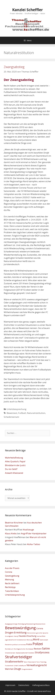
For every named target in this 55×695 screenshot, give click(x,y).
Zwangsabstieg (14, 67)
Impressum (10, 685)
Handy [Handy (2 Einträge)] (16, 636)
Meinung (9, 579)
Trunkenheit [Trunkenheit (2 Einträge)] (9, 665)
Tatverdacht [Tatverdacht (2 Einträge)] (32, 662)
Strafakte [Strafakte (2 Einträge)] (31, 653)
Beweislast (12, 413)
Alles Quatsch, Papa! (15, 461)
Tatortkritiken (12, 591)
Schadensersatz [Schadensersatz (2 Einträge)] (10, 653)
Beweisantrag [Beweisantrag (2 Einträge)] (30, 624)
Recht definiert (12, 583)
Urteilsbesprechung (16, 409)
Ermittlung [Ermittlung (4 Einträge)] (20, 632)
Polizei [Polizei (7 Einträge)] (38, 643)
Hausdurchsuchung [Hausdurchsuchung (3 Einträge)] (27, 636)
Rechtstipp (10, 587)
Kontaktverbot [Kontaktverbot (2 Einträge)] (21, 640)
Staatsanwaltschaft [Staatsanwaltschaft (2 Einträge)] (22, 653)
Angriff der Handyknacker (33, 533)
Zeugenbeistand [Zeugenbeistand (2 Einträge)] (27, 669)
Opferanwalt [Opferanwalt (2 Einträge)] (44, 640)
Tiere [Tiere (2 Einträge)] (38, 662)
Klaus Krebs (11, 533)
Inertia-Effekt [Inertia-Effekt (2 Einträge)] (41, 636)
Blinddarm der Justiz (15, 465)
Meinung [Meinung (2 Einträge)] (29, 640)
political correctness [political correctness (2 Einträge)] (19, 644)
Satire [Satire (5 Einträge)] (46, 648)
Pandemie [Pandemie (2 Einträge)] (8, 644)
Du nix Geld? (11, 469)
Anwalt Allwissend (14, 472)
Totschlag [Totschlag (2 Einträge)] (43, 662)
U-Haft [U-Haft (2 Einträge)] (16, 665)
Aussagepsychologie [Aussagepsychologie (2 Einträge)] (11, 624)
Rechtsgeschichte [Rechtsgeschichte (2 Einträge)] (19, 649)
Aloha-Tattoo (33, 544)
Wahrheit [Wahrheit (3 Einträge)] (9, 669)
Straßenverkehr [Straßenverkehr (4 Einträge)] (14, 661)
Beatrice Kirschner (14, 522)
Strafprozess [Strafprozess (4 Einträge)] (42, 652)
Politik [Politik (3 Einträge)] (29, 644)
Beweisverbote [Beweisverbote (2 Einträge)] (40, 624)
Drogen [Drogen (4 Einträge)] (9, 632)
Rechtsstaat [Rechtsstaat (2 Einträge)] (29, 649)
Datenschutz (23, 685)
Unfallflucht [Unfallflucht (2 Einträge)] (22, 665)
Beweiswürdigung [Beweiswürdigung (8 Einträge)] (20, 627)
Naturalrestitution (36, 413)
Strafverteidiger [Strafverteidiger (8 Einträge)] (18, 656)
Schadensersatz (11, 416)
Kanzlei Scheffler (27, 9)
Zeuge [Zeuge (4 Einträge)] (17, 668)
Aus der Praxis (12, 568)
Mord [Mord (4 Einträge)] (36, 639)
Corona (8, 571)
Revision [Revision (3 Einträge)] (38, 648)
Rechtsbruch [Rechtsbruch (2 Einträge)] (9, 649)
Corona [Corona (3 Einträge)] (39, 628)
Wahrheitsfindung (14, 457)
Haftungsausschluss (41, 685)
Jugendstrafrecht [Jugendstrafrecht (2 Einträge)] (10, 640)
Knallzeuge (28, 529)
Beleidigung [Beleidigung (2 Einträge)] (22, 624)
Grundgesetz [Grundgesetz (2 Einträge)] (9, 636)
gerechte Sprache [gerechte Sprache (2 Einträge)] (42, 633)
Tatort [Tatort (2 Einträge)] (26, 662)
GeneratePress (44, 691)
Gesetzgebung (12, 575)
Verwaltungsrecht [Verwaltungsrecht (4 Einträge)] (36, 665)
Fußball (22, 413)
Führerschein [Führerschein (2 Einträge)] (31, 633)
